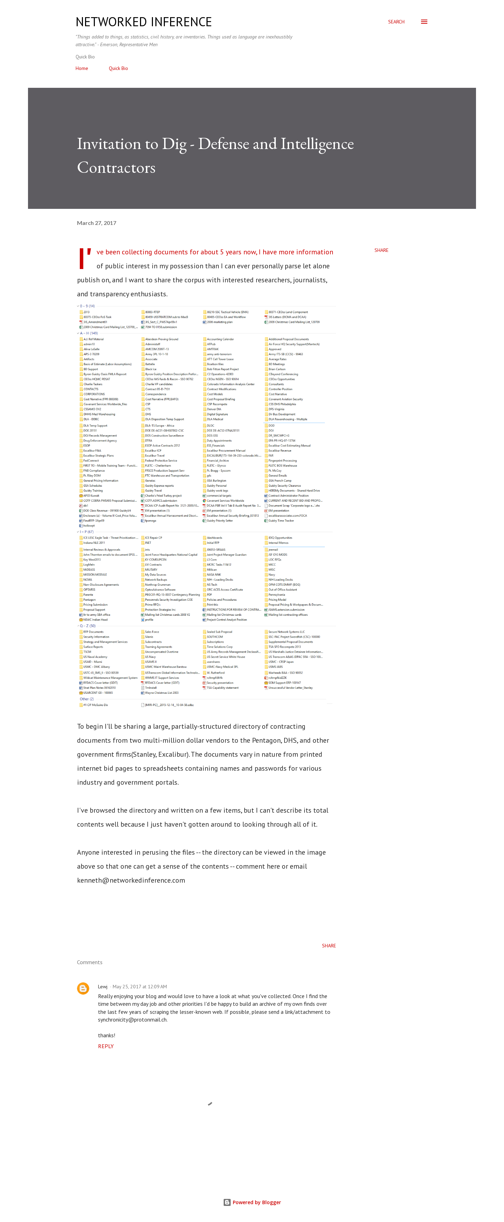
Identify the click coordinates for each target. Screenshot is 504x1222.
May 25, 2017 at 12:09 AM (140, 986)
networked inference (144, 21)
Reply (106, 1046)
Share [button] (381, 250)
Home (82, 68)
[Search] (396, 21)
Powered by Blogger (252, 1202)
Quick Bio (118, 68)
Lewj (102, 986)
